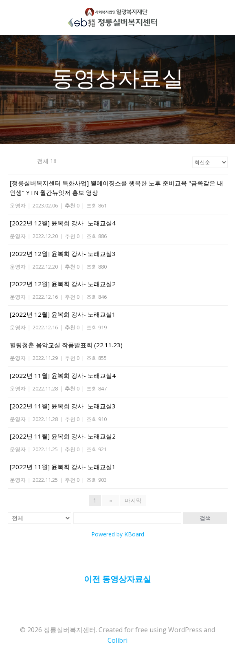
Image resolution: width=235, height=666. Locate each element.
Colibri (117, 640)
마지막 (133, 500)
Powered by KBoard (117, 534)
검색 (205, 518)
